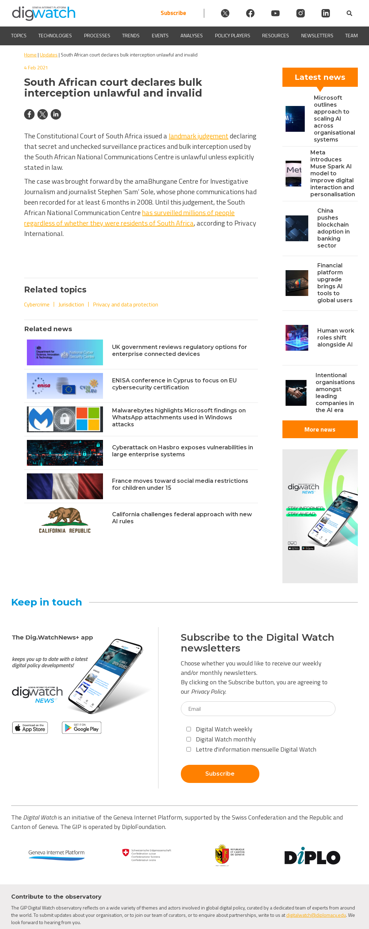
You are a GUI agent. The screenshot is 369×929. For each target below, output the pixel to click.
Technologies (55, 35)
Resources (275, 35)
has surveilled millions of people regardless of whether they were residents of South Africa (129, 217)
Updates (49, 54)
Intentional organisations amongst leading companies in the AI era (335, 392)
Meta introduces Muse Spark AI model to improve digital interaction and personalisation (332, 173)
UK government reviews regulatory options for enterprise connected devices (179, 350)
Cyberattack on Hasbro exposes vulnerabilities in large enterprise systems (182, 451)
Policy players (232, 35)
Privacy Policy (208, 691)
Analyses (191, 35)
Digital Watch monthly (221, 739)
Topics (19, 35)
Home (30, 54)
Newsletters (317, 35)
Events (160, 35)
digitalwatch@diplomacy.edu (316, 915)
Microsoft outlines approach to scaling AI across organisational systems (334, 118)
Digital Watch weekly (219, 729)
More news (319, 429)
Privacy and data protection (125, 304)
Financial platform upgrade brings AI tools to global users (335, 283)
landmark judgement (198, 135)
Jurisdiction (71, 304)
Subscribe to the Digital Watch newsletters (257, 643)
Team (351, 35)
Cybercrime (37, 304)
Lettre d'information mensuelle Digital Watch (251, 749)
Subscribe (173, 13)
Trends (131, 35)
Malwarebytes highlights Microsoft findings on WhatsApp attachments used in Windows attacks (179, 417)
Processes (97, 35)
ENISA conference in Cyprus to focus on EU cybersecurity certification (174, 384)
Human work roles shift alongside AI (335, 337)
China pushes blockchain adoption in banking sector (333, 228)
